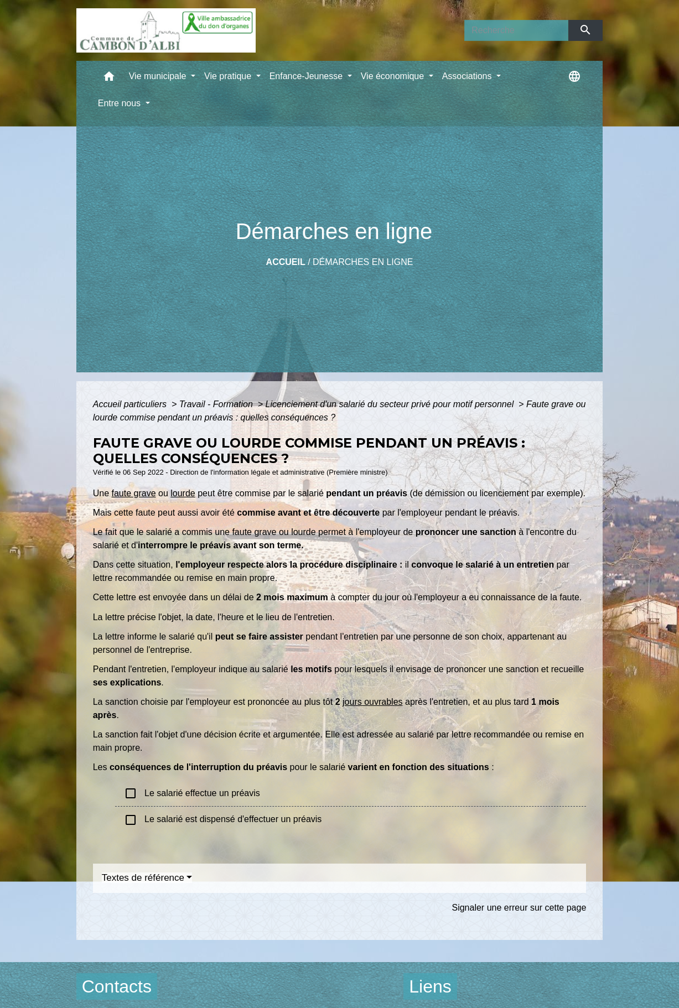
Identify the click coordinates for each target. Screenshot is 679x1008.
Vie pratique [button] (229, 76)
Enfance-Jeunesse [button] (307, 76)
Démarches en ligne (363, 262)
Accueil (285, 262)
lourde (182, 493)
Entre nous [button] (120, 103)
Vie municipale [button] (159, 76)
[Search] (516, 30)
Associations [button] (468, 76)
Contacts (117, 986)
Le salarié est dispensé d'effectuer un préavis (223, 820)
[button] (109, 78)
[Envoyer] (585, 30)
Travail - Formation (217, 404)
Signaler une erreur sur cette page (519, 907)
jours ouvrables (373, 701)
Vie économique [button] (394, 76)
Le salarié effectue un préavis (192, 793)
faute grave (134, 493)
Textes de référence (143, 877)
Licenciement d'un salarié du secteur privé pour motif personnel (391, 404)
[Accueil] (166, 30)
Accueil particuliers (131, 404)
